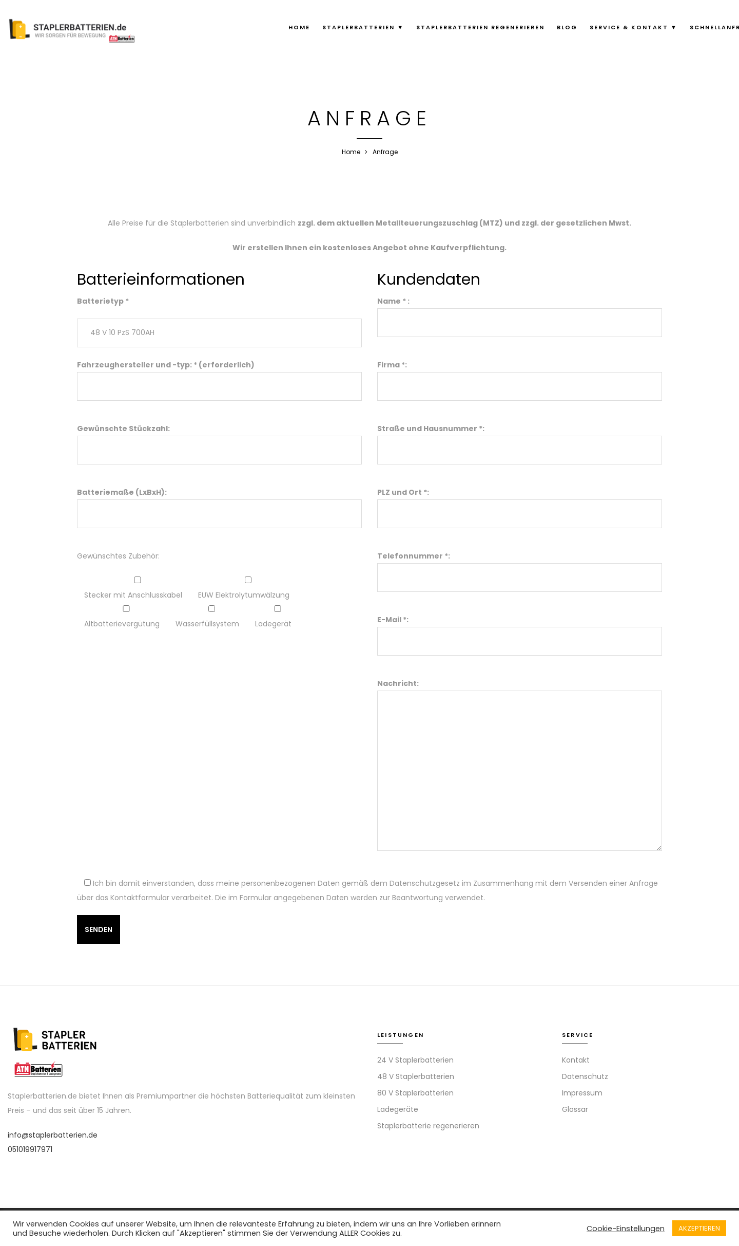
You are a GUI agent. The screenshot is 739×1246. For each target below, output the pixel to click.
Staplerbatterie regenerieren (428, 1126)
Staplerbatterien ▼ (363, 27)
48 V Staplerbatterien (415, 1076)
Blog (567, 27)
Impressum (582, 1093)
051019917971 (30, 1149)
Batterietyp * (103, 301)
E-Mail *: (519, 630)
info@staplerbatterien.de (53, 1135)
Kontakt (576, 1060)
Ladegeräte (397, 1109)
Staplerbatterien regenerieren (480, 27)
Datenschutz (585, 1076)
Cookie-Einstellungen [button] (626, 1228)
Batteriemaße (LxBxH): (219, 503)
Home (299, 27)
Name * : (519, 312)
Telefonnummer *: (519, 567)
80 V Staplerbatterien (415, 1093)
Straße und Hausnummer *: (519, 439)
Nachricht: (519, 765)
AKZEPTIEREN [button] (699, 1228)
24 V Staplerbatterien (415, 1060)
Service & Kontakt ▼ (633, 27)
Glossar (575, 1109)
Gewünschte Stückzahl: (219, 439)
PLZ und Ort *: (519, 503)
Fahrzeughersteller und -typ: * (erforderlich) (219, 376)
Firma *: (519, 376)
